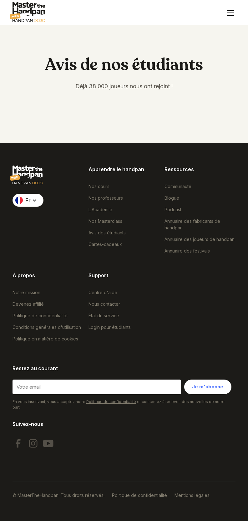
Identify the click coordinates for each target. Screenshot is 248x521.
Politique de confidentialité (40, 315)
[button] (229, 12)
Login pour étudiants (110, 327)
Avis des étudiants (107, 232)
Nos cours (99, 186)
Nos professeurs (106, 198)
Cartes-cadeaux (105, 244)
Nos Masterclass (105, 221)
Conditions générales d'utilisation (47, 327)
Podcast (172, 209)
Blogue (171, 198)
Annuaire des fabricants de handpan (192, 224)
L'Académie (100, 209)
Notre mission (26, 292)
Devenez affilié (28, 304)
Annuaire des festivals (187, 250)
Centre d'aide (103, 292)
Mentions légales (192, 495)
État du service (104, 315)
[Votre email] (97, 387)
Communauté (177, 186)
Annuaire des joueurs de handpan (199, 239)
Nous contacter (104, 304)
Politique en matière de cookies (45, 338)
